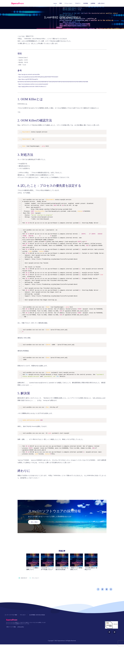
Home (55, 3)
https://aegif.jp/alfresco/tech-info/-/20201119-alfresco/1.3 (32, 86)
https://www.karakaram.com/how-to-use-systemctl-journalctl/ (33, 84)
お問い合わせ (101, 3)
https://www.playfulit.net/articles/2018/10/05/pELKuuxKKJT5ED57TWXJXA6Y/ (38, 76)
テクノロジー (35, 578)
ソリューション (68, 3)
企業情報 (93, 3)
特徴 (60, 3)
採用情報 (85, 3)
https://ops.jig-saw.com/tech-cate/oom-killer (29, 74)
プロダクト (78, 3)
